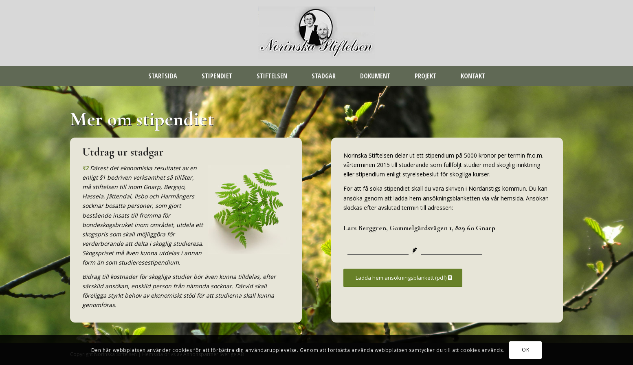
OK (525, 349)
